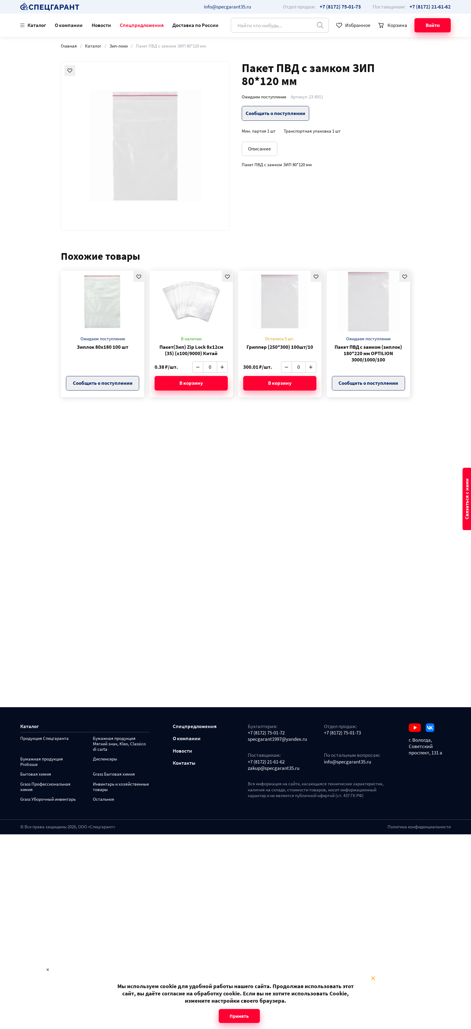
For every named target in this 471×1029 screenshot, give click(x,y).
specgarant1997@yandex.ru (277, 739)
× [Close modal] (373, 978)
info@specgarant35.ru (227, 6)
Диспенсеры (105, 759)
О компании (69, 25)
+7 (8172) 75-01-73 (342, 733)
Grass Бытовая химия (114, 774)
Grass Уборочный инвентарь (48, 799)
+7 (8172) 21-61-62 (266, 762)
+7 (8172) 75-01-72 (266, 733)
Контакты (184, 763)
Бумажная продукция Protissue (41, 762)
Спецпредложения (142, 25)
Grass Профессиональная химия (45, 787)
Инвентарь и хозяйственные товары (121, 787)
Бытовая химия (35, 774)
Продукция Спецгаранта (44, 738)
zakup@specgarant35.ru (273, 768)
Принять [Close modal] (239, 1016)
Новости (101, 25)
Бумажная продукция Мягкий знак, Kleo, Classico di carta (119, 744)
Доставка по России (195, 25)
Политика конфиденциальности (419, 826)
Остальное (103, 799)
